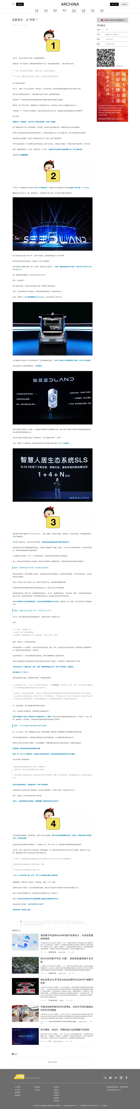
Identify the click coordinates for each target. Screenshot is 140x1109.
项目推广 (56, 1089)
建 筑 (55, 10)
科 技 (93, 10)
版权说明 (17, 1095)
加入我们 (17, 1089)
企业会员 (56, 1087)
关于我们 (18, 1087)
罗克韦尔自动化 (53, 1000)
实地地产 (115, 34)
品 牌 (83, 10)
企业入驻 (37, 1089)
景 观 (64, 10)
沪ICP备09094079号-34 (69, 1105)
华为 (50, 1041)
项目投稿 (37, 1087)
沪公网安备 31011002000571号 (88, 1105)
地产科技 (60, 952)
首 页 (36, 10)
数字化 (64, 973)
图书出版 (56, 1100)
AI (62, 1041)
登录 (51, 1062)
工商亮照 (103, 1105)
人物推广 (56, 1092)
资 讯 (46, 10)
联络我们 (17, 1092)
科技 (64, 952)
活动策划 (56, 1095)
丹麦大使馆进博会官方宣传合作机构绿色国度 (62, 1021)
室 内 (74, 10)
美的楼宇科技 (52, 952)
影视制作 (56, 1098)
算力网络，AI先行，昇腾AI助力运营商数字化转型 (64, 1029)
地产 (107, 30)
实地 (112, 44)
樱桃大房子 (109, 34)
